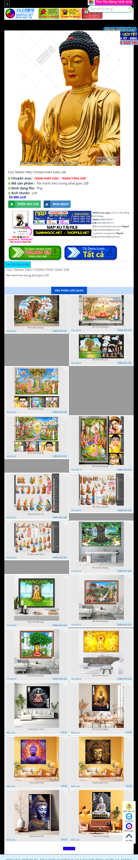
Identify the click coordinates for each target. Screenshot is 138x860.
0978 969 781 (129, 807)
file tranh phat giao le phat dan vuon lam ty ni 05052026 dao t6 (101, 327)
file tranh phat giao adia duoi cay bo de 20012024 (37, 622)
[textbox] (110, 8)
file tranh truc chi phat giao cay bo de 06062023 (101, 675)
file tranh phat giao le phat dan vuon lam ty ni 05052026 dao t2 (101, 466)
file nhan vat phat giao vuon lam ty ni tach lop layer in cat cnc (101, 507)
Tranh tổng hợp (73, 178)
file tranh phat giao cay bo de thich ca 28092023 (37, 675)
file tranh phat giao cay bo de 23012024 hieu (101, 567)
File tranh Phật (37, 783)
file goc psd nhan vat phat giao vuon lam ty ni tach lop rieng (37, 554)
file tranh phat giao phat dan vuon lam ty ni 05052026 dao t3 (37, 409)
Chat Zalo (129, 817)
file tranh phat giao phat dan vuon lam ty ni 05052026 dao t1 (37, 453)
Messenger (129, 827)
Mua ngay (56, 204)
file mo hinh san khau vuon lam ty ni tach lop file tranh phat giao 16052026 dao (101, 359)
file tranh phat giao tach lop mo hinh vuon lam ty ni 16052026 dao (37, 327)
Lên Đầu (129, 837)
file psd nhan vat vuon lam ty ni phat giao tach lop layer (37, 514)
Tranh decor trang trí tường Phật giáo (37, 729)
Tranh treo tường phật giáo (101, 836)
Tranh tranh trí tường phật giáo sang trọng (101, 783)
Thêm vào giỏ (23, 204)
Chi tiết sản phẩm (17, 264)
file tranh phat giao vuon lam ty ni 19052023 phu (101, 621)
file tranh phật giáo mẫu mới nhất (101, 729)
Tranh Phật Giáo (46, 178)
